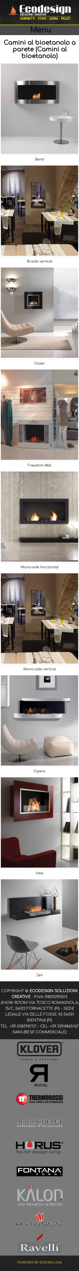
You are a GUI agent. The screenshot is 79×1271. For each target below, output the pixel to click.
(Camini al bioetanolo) (44, 53)
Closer (39, 363)
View (39, 873)
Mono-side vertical (39, 669)
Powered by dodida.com (39, 1262)
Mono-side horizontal (39, 567)
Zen (39, 975)
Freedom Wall (39, 465)
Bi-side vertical (39, 261)
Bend (39, 159)
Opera (39, 771)
